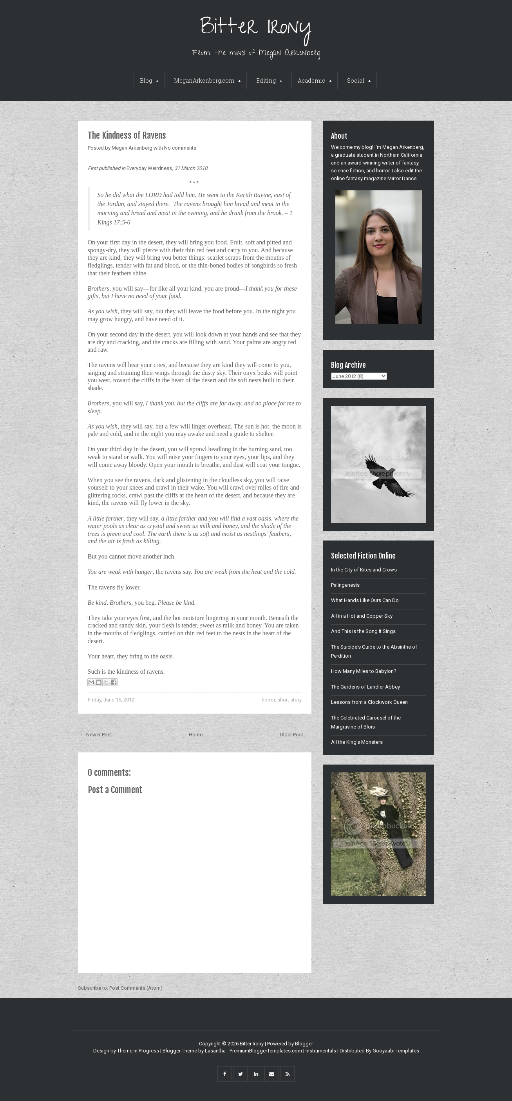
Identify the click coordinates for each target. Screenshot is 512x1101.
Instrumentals (321, 1051)
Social (359, 81)
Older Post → (294, 735)
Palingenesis (345, 585)
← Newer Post (96, 735)
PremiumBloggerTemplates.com (266, 1051)
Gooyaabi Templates (396, 1051)
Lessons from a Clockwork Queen (369, 702)
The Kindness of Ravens (127, 135)
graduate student (354, 155)
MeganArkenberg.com (207, 81)
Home (196, 735)
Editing (269, 81)
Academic (314, 81)
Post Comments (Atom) (136, 988)
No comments (180, 148)
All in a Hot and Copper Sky (362, 616)
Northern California (401, 155)
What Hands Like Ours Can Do (365, 600)
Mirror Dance (401, 178)
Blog (149, 81)
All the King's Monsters (357, 742)
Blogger (304, 1044)
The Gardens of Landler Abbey (365, 687)
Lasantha (215, 1051)
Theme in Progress (138, 1051)
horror (268, 700)
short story (289, 700)
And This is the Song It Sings (363, 631)
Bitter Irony (256, 29)
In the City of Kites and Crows (364, 570)
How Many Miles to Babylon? (363, 671)
